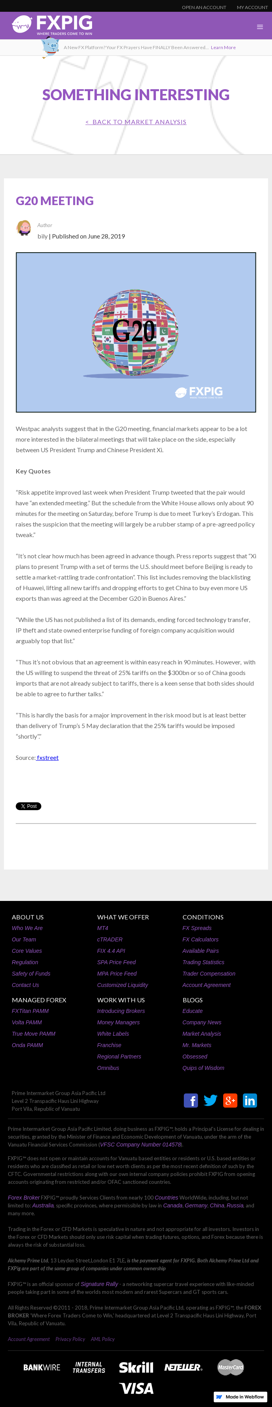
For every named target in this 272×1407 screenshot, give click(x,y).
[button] (260, 27)
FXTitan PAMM (30, 1011)
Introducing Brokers (121, 1011)
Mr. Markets (197, 1045)
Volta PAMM (27, 1022)
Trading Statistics (203, 962)
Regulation (25, 962)
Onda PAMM (27, 1045)
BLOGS (193, 999)
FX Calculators (201, 939)
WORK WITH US (121, 999)
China (217, 1205)
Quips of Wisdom (203, 1068)
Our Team (24, 939)
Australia (43, 1205)
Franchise (109, 1045)
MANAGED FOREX (39, 999)
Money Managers (118, 1022)
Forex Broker (24, 1197)
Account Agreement (207, 985)
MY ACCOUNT (252, 7)
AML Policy (103, 1339)
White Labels (113, 1034)
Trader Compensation (209, 973)
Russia (235, 1205)
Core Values (27, 951)
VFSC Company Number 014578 (140, 1144)
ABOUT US (28, 917)
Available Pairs (201, 951)
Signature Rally (99, 1284)
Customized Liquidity (122, 985)
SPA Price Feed (116, 962)
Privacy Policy (70, 1339)
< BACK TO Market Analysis (136, 121)
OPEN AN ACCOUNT (204, 7)
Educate (193, 1011)
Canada (172, 1205)
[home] (46, 27)
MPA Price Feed (117, 973)
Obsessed (195, 1056)
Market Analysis (202, 1034)
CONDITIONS (203, 917)
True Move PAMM (34, 1034)
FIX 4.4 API (111, 951)
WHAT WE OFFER (123, 917)
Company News (202, 1022)
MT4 (102, 928)
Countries (166, 1197)
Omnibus (108, 1068)
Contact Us (25, 985)
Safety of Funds (31, 973)
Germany (196, 1205)
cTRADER (110, 939)
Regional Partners (119, 1056)
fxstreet (47, 757)
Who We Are (27, 928)
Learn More (223, 47)
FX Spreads (197, 928)
